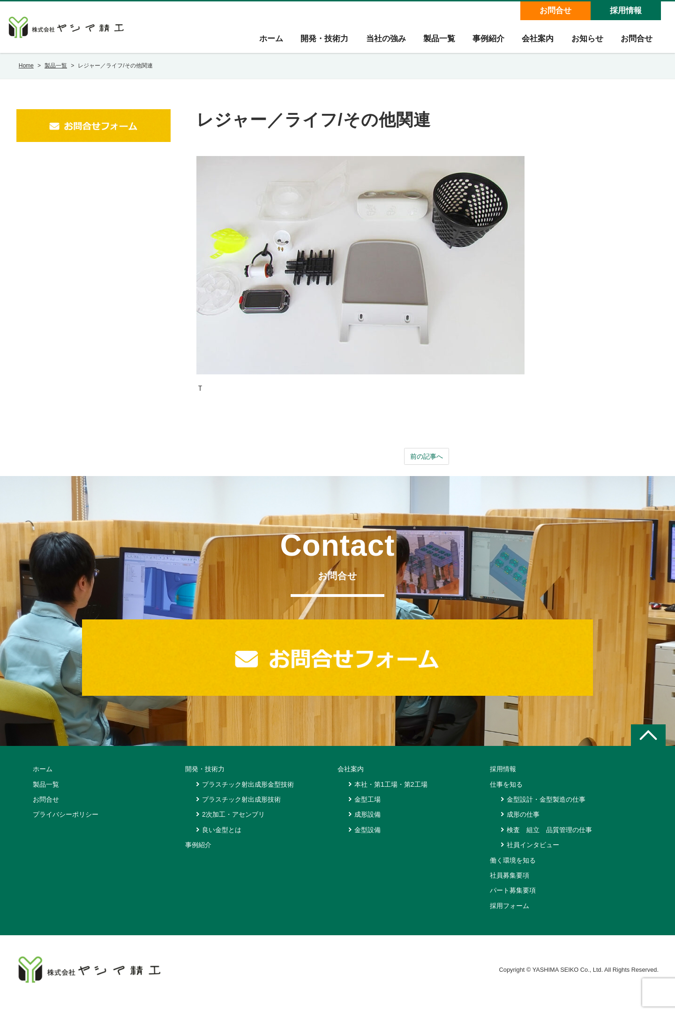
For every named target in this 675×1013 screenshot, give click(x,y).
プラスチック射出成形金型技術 (248, 793)
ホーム (261, 42)
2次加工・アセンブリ (233, 823)
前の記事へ (426, 465)
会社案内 (534, 42)
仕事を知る (506, 793)
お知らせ (584, 42)
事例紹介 (483, 42)
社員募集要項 (509, 884)
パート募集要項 (513, 899)
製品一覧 (433, 42)
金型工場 (367, 808)
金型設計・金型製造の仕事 (546, 808)
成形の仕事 (523, 823)
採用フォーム (509, 915)
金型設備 (367, 839)
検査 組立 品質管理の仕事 (549, 839)
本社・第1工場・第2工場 (391, 793)
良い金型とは (221, 839)
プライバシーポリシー (65, 823)
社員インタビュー (533, 854)
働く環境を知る (513, 869)
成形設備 (367, 823)
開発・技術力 (315, 42)
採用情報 (625, 10)
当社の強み (378, 42)
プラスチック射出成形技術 (241, 808)
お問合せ (555, 10)
